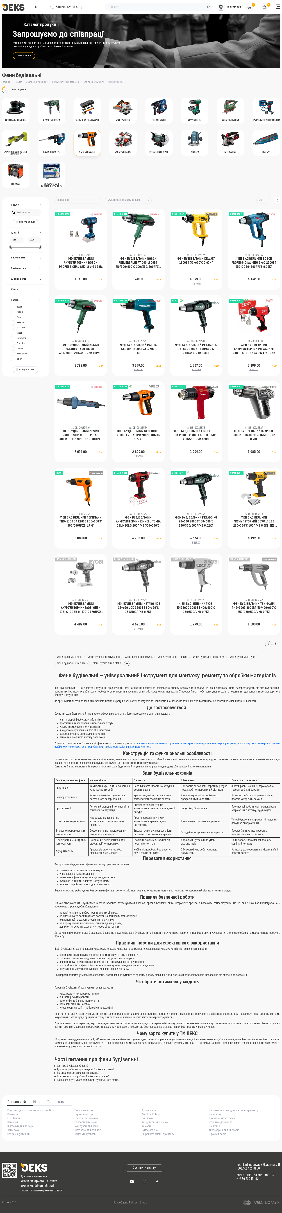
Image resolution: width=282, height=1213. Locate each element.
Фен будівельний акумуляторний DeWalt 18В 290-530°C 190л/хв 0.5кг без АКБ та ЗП (254, 522)
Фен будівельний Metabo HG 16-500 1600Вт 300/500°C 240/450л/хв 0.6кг (196, 349)
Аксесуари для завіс (86, 1126)
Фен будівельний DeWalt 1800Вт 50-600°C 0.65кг (196, 261)
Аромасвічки (149, 1110)
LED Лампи (13, 1118)
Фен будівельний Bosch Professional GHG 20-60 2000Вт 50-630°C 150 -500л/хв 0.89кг (81, 436)
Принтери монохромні (222, 1118)
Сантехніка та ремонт (36, 82)
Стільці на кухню (84, 1110)
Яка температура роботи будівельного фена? (83, 1076)
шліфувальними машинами (151, 743)
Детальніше (24, 55)
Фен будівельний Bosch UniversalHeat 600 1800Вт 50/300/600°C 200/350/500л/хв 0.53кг (138, 263)
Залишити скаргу (144, 1168)
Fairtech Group (138, 1202)
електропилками (206, 743)
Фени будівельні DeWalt (139, 657)
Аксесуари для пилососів (224, 1130)
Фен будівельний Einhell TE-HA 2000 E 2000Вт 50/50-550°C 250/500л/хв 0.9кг (196, 435)
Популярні (63, 200)
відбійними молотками (67, 747)
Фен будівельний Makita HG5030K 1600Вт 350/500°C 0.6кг (138, 349)
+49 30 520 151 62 (247, 1179)
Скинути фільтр (25, 222)
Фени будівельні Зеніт (70, 657)
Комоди (146, 1126)
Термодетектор (83, 1114)
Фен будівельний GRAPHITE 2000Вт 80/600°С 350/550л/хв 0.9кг (254, 435)
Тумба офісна (150, 1130)
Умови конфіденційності (37, 1186)
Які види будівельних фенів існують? (78, 1073)
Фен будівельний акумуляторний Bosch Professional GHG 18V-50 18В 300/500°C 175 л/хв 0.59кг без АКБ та (80, 263)
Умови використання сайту (39, 1181)
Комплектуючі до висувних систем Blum (31, 1110)
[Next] (279, 644)
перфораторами (226, 743)
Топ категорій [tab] (17, 1102)
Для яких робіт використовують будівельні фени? (85, 1069)
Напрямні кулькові (85, 1134)
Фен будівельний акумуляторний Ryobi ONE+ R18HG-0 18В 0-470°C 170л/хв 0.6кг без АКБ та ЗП (81, 608)
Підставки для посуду (20, 1126)
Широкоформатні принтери (158, 1134)
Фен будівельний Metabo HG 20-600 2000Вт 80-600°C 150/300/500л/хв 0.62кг (196, 521)
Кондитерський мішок (155, 1122)
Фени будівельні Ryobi (243, 657)
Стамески (13, 1114)
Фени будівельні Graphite (172, 657)
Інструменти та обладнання (65, 82)
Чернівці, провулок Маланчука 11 (258, 1165)
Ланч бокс (13, 1130)
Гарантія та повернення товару (42, 1190)
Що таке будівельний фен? (72, 1066)
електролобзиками (269, 743)
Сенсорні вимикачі (85, 1122)
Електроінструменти (94, 82)
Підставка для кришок (87, 1130)
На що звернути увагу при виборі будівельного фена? (88, 1080)
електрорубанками (93, 747)
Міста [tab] (36, 1102)
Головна (6, 82)
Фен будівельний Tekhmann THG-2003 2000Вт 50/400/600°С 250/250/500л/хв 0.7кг (254, 608)
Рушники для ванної (221, 1122)
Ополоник (148, 1118)
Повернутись (14, 90)
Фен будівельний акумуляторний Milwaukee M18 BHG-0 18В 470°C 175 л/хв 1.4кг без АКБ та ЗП (254, 349)
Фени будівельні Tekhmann (208, 657)
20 (260, 200)
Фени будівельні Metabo (107, 663)
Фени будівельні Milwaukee (104, 657)
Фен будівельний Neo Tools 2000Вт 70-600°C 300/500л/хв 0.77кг (138, 435)
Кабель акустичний (18, 1134)
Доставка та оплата (34, 1176)
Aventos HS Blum (151, 1114)
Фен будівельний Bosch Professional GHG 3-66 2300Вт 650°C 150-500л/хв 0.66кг (253, 263)
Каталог (18, 82)
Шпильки (12, 1122)
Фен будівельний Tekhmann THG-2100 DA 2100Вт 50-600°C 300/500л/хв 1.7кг (80, 521)
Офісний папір (217, 1134)
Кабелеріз (215, 1114)
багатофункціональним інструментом (128, 747)
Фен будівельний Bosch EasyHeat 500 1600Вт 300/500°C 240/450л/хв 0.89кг (80, 349)
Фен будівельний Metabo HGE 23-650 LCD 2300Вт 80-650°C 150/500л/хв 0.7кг (138, 608)
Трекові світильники (86, 1118)
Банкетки (214, 1126)
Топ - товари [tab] (56, 1102)
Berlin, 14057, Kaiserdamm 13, (255, 1175)
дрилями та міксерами (182, 743)
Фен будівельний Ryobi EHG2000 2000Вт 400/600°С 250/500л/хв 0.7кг (196, 608)
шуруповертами (247, 743)
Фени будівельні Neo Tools (72, 663)
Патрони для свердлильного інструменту (233, 1110)
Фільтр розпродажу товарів (124, 200)
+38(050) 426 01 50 (248, 1168)
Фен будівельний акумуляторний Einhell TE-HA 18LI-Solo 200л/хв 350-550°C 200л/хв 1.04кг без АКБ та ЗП (138, 522)
